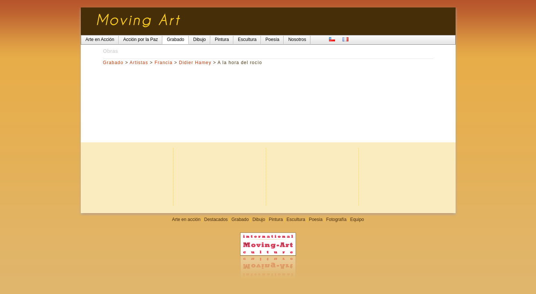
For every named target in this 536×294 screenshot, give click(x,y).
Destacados (215, 219)
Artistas (139, 62)
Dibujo (258, 219)
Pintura (276, 219)
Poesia (316, 219)
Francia (163, 62)
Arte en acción (186, 219)
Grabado (113, 62)
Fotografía (336, 219)
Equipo (357, 219)
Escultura (296, 219)
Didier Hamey (195, 62)
